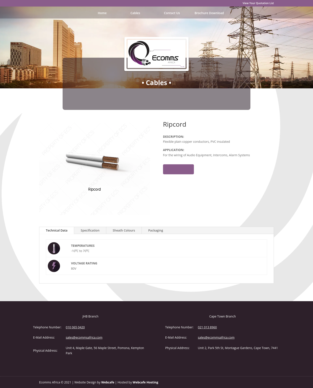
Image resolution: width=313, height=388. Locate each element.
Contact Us (172, 13)
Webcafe (107, 382)
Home (102, 13)
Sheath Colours (124, 230)
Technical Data (56, 230)
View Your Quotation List (258, 3)
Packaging (155, 230)
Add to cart (178, 169)
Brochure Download (209, 13)
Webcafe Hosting (145, 382)
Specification (90, 230)
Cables (135, 13)
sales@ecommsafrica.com (84, 337)
